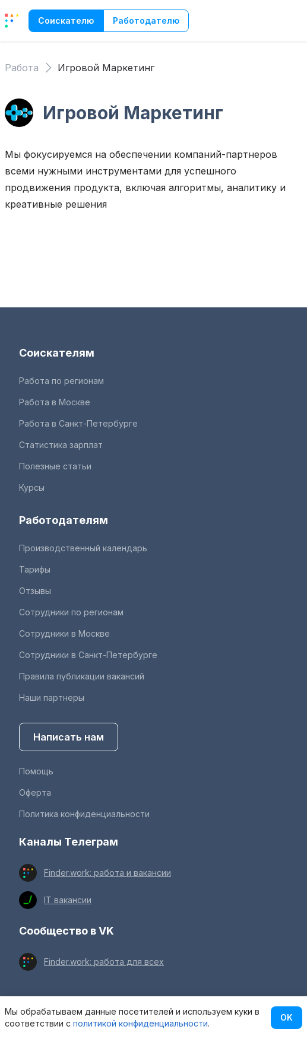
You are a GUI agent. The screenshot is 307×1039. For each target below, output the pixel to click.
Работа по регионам (61, 381)
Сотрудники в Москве (64, 633)
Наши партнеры (51, 697)
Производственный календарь (83, 548)
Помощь (36, 771)
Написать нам (68, 737)
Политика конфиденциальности (84, 814)
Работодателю (146, 20)
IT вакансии (67, 900)
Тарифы (34, 569)
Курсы (32, 487)
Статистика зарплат (61, 445)
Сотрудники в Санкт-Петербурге (88, 655)
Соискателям (56, 353)
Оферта (35, 792)
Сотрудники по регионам (71, 612)
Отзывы (35, 591)
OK (286, 1017)
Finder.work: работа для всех (104, 962)
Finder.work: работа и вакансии (107, 873)
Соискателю (66, 20)
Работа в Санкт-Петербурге (78, 423)
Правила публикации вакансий (81, 676)
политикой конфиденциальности (140, 1023)
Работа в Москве (54, 402)
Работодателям (63, 520)
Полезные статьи (55, 466)
